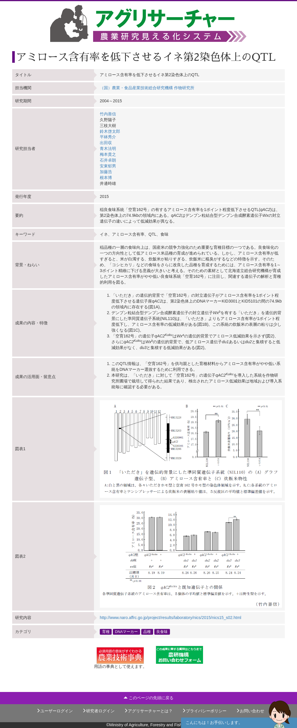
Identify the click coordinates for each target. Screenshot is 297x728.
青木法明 (108, 148)
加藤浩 (106, 171)
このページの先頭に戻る (148, 697)
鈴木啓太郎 (110, 131)
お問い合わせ (250, 711)
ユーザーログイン (54, 711)
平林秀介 (108, 137)
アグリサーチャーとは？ (148, 711)
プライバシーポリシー (204, 711)
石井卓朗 (108, 160)
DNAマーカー (126, 631)
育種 (106, 631)
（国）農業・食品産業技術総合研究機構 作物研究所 (147, 87)
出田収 (106, 142)
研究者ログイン (98, 711)
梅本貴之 (108, 154)
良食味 (162, 631)
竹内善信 (108, 114)
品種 (147, 631)
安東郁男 (108, 166)
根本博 (106, 177)
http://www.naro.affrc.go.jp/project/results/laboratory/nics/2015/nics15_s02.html (170, 617)
